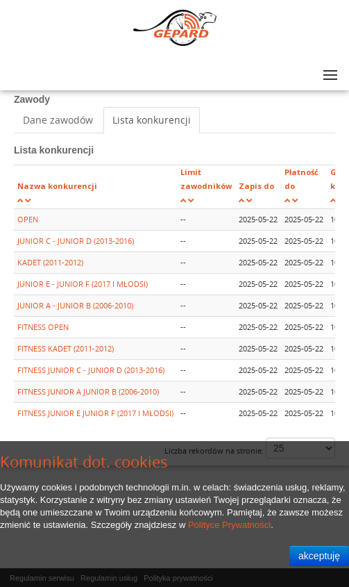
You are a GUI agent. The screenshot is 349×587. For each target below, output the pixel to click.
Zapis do (256, 186)
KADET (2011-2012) (50, 262)
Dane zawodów (58, 119)
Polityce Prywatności (229, 525)
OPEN (27, 219)
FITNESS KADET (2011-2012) (65, 348)
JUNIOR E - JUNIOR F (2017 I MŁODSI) (82, 284)
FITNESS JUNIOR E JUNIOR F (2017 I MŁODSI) (95, 413)
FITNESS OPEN (43, 327)
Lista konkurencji (151, 119)
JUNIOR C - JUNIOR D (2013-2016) (75, 240)
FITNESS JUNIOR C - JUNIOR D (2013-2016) (90, 370)
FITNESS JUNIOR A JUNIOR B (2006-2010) (88, 391)
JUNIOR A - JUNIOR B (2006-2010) (75, 305)
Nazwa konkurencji (57, 186)
